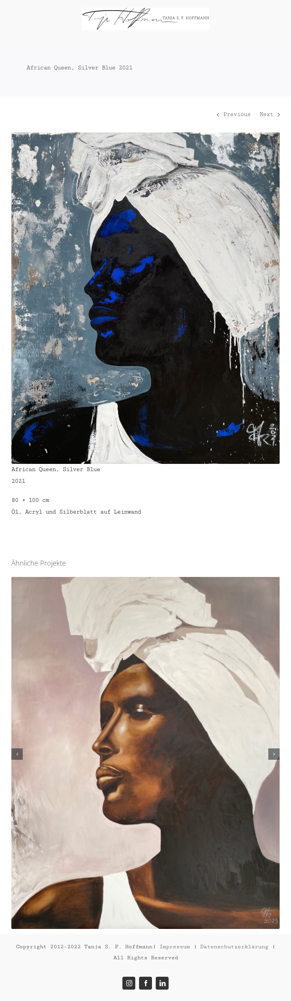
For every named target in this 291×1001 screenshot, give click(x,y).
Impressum (174, 946)
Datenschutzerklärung (234, 946)
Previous (236, 114)
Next (266, 114)
